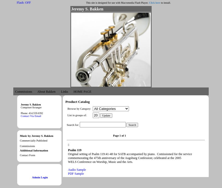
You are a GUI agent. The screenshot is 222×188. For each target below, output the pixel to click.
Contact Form (27, 155)
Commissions (27, 146)
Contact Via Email (31, 116)
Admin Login (40, 177)
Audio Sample (77, 170)
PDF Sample (76, 173)
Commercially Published (33, 140)
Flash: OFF (24, 2)
